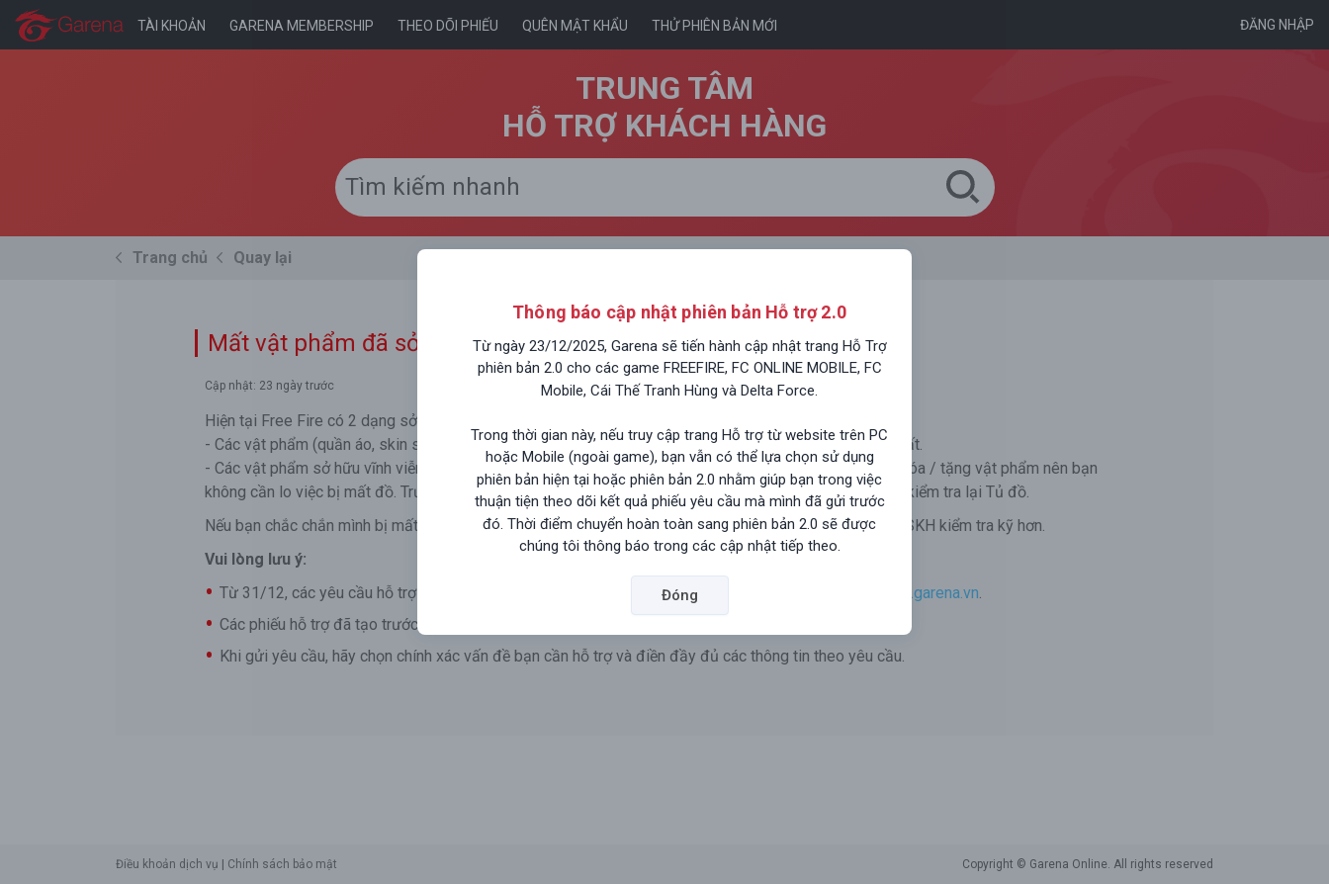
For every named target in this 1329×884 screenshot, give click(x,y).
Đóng (680, 595)
